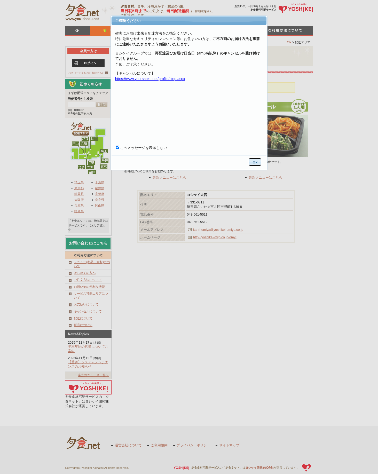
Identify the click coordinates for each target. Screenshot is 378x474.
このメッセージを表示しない (143, 148)
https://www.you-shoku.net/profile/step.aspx (150, 79)
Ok (255, 162)
